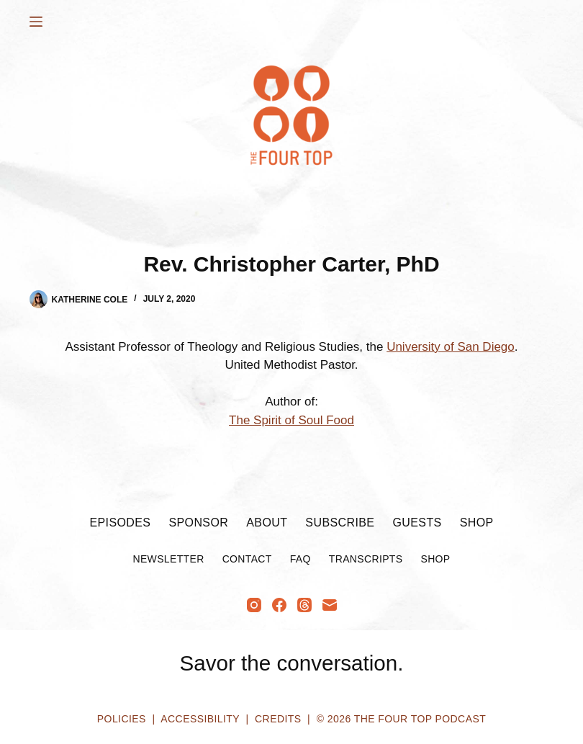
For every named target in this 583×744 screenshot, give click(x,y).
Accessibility (200, 719)
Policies (121, 719)
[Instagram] (254, 605)
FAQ (300, 559)
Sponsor (198, 522)
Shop (477, 522)
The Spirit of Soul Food (291, 420)
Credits (278, 719)
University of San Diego (451, 347)
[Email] (329, 605)
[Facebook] (279, 605)
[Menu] (36, 21)
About (266, 522)
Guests (416, 522)
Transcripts (366, 559)
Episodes (119, 522)
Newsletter (168, 559)
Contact (247, 559)
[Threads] (304, 605)
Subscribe (339, 522)
